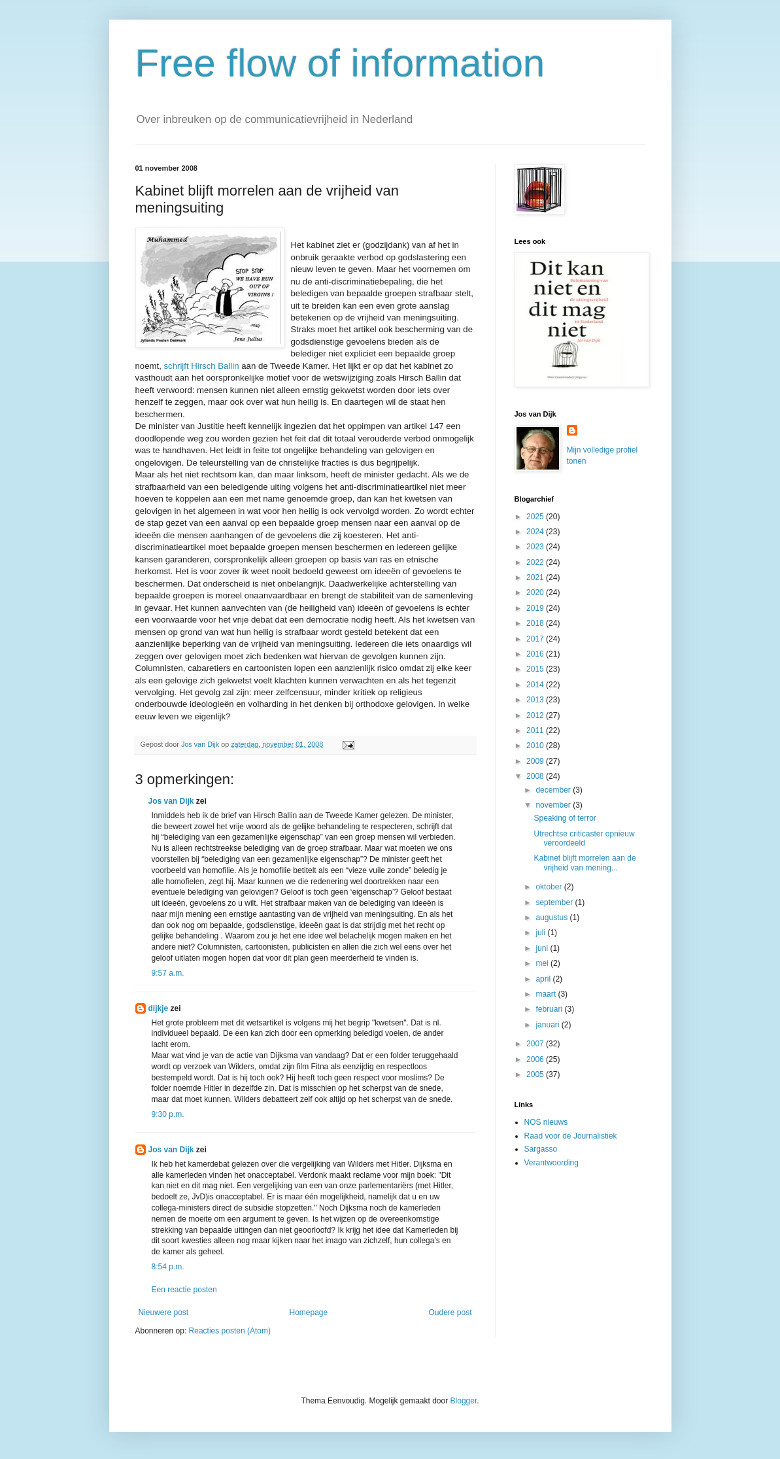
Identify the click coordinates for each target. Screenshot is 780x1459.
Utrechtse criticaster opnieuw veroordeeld (584, 838)
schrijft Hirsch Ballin (201, 366)
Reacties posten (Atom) (230, 1330)
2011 (536, 730)
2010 (536, 745)
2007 (536, 1043)
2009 (536, 761)
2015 (536, 669)
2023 (536, 546)
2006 (536, 1059)
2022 (536, 562)
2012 (536, 715)
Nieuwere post (164, 1312)
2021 (536, 577)
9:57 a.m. (168, 973)
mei (543, 963)
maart (546, 994)
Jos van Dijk (171, 801)
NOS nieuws (546, 1122)
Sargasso (541, 1149)
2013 (536, 699)
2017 (536, 639)
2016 (536, 654)
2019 (536, 608)
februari (549, 1009)
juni (542, 948)
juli (541, 932)
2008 (536, 776)
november (554, 805)
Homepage (308, 1312)
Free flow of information (340, 63)
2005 (536, 1074)
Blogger (463, 1400)
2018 (536, 623)
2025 (536, 516)
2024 (536, 531)
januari (548, 1024)
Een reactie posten (184, 1289)
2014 (536, 684)
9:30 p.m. (168, 1114)
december (554, 790)
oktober (549, 886)
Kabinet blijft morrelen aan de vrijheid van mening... (585, 862)
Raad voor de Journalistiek (570, 1136)
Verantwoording (551, 1162)
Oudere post (449, 1312)
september (555, 902)
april (543, 979)
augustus (552, 917)
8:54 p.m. (168, 1266)
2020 (536, 592)
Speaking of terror (565, 818)
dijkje (158, 1008)
